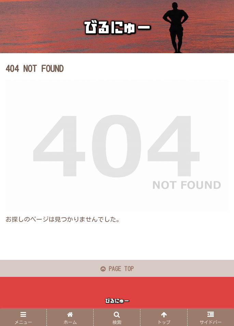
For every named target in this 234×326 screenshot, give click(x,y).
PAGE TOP (117, 269)
